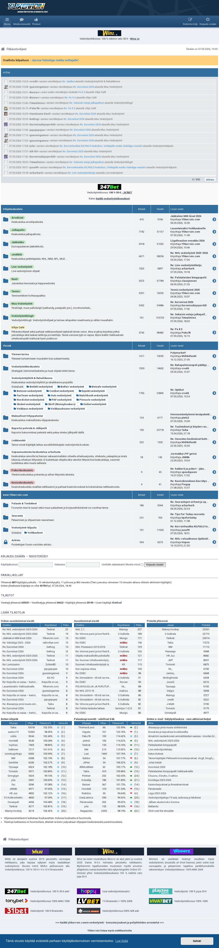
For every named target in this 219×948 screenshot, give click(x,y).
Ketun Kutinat (155, 753)
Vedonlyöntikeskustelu (26, 366)
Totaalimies (37, 103)
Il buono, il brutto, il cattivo (163, 775)
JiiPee (86, 762)
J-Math (170, 704)
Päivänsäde (86, 802)
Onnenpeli (170, 712)
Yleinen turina (20, 354)
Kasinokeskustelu (22, 482)
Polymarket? (178, 352)
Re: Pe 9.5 (70, 97)
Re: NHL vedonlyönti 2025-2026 (189, 252)
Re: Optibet (68, 81)
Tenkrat (51, 629)
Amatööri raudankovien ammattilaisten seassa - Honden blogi (183, 736)
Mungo (124, 638)
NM (170, 646)
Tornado (170, 708)
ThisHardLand (86, 727)
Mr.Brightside (170, 677)
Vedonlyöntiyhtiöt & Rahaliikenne (32, 378)
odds (13, 736)
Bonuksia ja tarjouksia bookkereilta (168, 731)
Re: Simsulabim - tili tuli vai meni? (94, 677)
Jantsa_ (170, 673)
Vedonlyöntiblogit (22, 315)
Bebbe (86, 758)
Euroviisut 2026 (156, 767)
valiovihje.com (51, 642)
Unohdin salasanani (113, 564)
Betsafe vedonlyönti (103, 386)
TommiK (170, 664)
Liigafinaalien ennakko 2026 (187, 240)
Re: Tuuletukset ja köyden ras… (189, 426)
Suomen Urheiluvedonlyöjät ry (92, 664)
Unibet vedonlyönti (93, 404)
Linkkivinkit (18, 440)
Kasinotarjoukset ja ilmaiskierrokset (168, 784)
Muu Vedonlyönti (22, 303)
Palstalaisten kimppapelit (162, 745)
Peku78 (34, 108)
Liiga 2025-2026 (157, 793)
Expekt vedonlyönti (91, 390)
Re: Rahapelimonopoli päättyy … (189, 365)
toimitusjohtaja (13, 753)
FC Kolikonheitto (13, 797)
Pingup (186, 484)
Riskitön (86, 793)
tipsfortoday (189, 517)
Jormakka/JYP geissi (183, 453)
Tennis (16, 291)
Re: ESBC (81, 638)
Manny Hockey (170, 629)
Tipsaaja (170, 686)
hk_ (124, 686)
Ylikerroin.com (191, 219)
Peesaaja (170, 651)
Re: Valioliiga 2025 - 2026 (16, 642)
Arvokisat (17, 217)
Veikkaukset (33, 532)
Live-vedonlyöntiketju (160, 749)
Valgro (170, 690)
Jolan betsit (155, 762)
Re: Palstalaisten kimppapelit (188, 277)
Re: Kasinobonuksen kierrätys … (189, 481)
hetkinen (13, 749)
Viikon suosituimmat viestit (17, 621)
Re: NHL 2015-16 (85, 690)
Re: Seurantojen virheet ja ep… (189, 501)
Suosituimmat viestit (86, 621)
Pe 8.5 (81, 92)
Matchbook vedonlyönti (92, 395)
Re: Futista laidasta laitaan (90, 708)
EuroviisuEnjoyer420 (42, 124)
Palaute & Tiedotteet (24, 503)
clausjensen (189, 280)
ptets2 (185, 417)
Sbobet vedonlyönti (26, 404)
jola (32, 145)
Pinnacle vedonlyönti (91, 399)
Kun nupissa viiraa (86, 668)
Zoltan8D (50, 664)
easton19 (13, 731)
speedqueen (189, 472)
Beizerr (34, 92)
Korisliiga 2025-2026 (159, 780)
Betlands (153, 806)
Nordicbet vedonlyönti (28, 399)
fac (13, 784)
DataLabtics (86, 797)
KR (123, 664)
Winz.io (134, 38)
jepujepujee (37, 129)
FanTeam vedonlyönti (28, 395)
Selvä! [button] (197, 941)
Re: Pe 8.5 (69, 108)
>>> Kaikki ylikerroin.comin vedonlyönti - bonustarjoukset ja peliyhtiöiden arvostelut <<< (109, 922)
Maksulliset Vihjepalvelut (27, 415)
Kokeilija (86, 780)
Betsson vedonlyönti (27, 390)
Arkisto (16, 540)
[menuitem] (21, 21)
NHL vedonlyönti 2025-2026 (163, 740)
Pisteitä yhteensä (157, 621)
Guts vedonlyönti (60, 395)
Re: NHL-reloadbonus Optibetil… (190, 538)
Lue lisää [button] (121, 941)
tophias (13, 745)
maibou (123, 690)
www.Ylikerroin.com (15, 494)
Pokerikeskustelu (22, 470)
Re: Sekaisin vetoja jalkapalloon (86, 102)
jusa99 (34, 167)
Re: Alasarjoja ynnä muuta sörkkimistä (24, 704)
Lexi (86, 753)
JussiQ (170, 682)
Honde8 (13, 740)
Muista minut (134, 564)
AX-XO (33, 151)
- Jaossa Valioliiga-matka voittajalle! (54, 60)
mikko (123, 642)
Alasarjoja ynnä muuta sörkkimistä (167, 727)
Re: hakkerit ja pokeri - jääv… (188, 468)
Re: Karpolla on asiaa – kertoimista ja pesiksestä (30, 682)
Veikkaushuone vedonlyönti (66, 408)
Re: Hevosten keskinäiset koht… (189, 438)
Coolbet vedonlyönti (60, 390)
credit (33, 81)
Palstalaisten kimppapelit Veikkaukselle (170, 771)
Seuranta (17, 515)
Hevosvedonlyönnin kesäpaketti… (191, 414)
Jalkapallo (18, 229)
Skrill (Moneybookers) (60, 404)
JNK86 (185, 457)
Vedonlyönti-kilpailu (24, 527)
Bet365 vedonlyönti (39, 386)
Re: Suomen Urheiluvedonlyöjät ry (94, 660)
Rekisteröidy (38, 556)
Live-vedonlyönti (22, 266)
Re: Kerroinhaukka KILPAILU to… (190, 526)
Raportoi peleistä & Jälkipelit (29, 428)
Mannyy (123, 629)
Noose (123, 682)
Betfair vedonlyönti (70, 386)
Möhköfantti (189, 356)
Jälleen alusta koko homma (163, 802)
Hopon (186, 542)
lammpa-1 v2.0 (123, 708)
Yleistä (7, 345)
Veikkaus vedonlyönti (28, 408)
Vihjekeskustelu (13, 209)
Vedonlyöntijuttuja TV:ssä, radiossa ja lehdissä (174, 797)
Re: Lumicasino (11, 664)
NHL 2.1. (80, 629)
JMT (170, 660)
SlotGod (117, 602)
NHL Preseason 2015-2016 (90, 646)
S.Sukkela (123, 633)
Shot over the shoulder (161, 810)
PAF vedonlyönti (60, 399)
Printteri (86, 775)
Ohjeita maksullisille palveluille (93, 655)
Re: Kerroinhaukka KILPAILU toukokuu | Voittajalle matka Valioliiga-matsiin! (101, 145)
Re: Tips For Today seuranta (187, 514)
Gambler (13, 762)
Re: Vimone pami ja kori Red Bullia (95, 633)
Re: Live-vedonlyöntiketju (81, 172)
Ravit (15, 279)
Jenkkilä (17, 254)
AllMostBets (86, 767)
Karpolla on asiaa (51, 682)
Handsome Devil (40, 113)
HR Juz (170, 655)
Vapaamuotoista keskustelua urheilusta (36, 452)
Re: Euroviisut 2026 (83, 86)
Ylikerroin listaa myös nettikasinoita (109, 930)
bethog (34, 119)
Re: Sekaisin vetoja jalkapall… (188, 314)
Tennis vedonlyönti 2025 (185, 289)
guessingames (39, 86)
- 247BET (127, 192)
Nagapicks (86, 810)
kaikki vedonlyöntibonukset (113, 198)
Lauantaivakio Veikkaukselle (188, 228)
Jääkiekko (18, 242)
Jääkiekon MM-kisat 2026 (185, 216)
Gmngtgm (13, 775)
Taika (185, 429)
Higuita (86, 731)
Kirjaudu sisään (13, 556)
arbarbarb (36, 172)
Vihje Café (18, 327)
